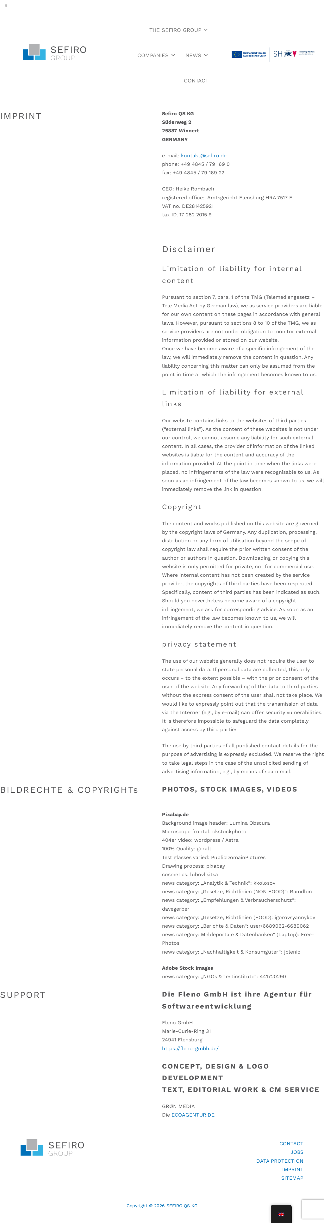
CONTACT (196, 80)
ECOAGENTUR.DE (193, 1115)
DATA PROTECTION (279, 1161)
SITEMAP (292, 1178)
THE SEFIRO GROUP (179, 30)
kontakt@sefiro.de (204, 156)
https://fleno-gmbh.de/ (190, 1048)
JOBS (296, 1152)
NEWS (197, 55)
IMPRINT (292, 1169)
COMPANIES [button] (156, 55)
